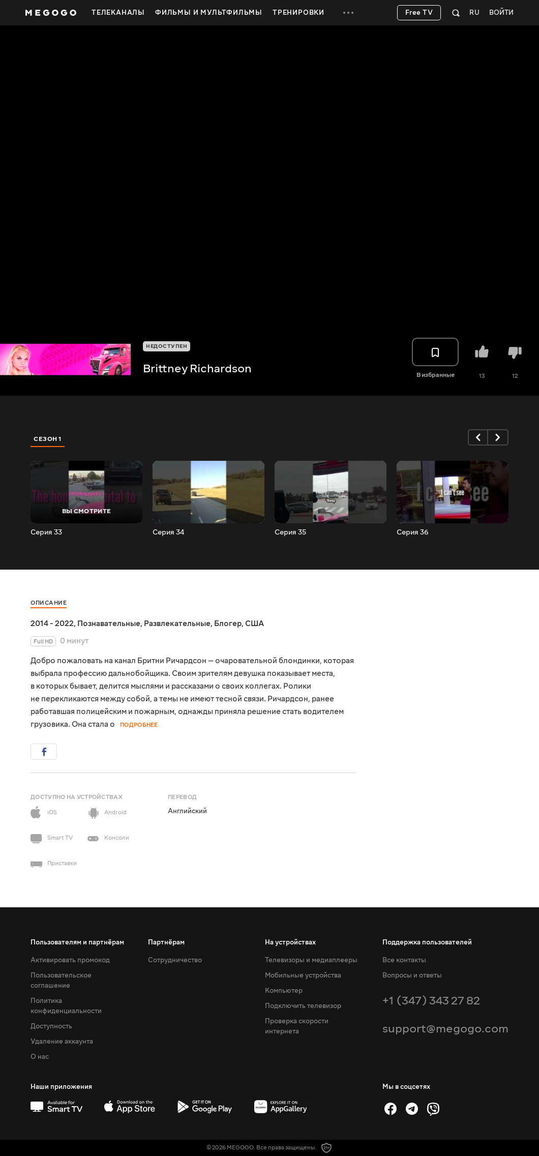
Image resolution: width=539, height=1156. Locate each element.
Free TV (419, 12)
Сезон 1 (48, 439)
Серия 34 (168, 532)
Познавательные (108, 623)
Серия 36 (413, 532)
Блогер (228, 623)
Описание (49, 603)
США (254, 623)
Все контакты (404, 960)
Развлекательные (177, 623)
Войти (501, 13)
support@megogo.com (445, 1028)
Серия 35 (290, 532)
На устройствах (290, 942)
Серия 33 (46, 532)
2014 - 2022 (52, 623)
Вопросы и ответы (412, 975)
